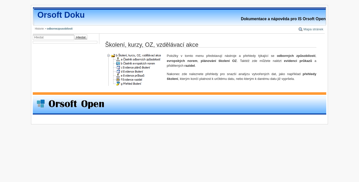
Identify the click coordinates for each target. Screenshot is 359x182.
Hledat (81, 37)
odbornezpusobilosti (60, 28)
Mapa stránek (313, 29)
